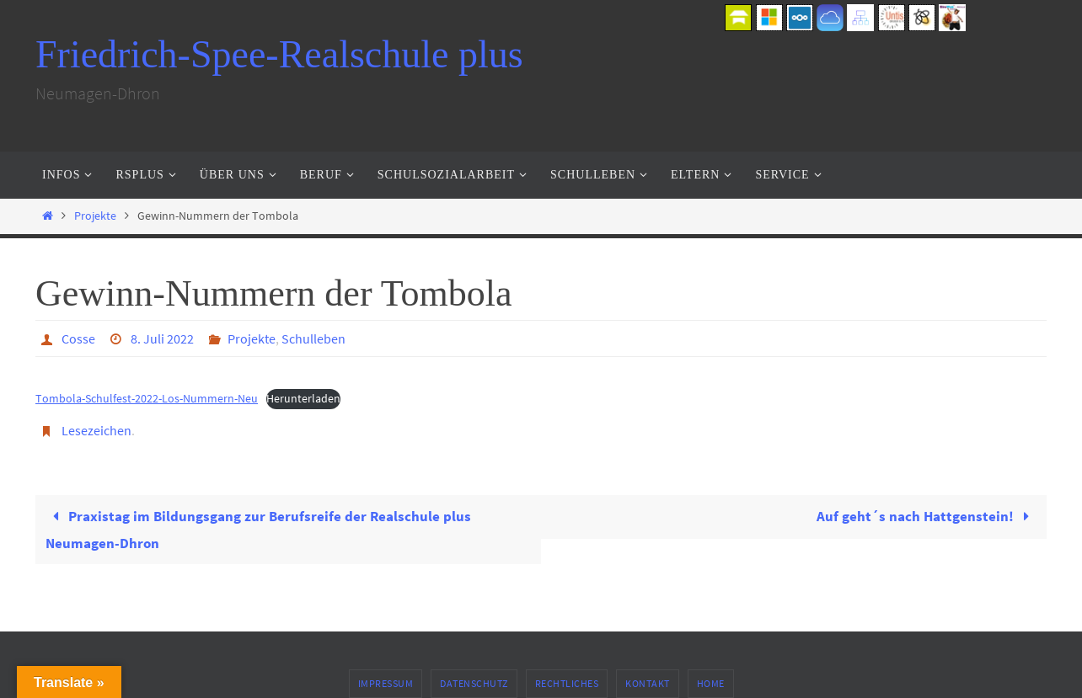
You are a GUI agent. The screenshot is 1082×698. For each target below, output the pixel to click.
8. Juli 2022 (162, 338)
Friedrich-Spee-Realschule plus (279, 54)
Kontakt (647, 683)
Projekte (95, 216)
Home (711, 683)
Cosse (78, 338)
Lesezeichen (96, 430)
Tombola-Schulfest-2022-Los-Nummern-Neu (146, 399)
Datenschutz (474, 683)
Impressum (386, 683)
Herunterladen (303, 399)
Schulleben (313, 338)
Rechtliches (567, 683)
